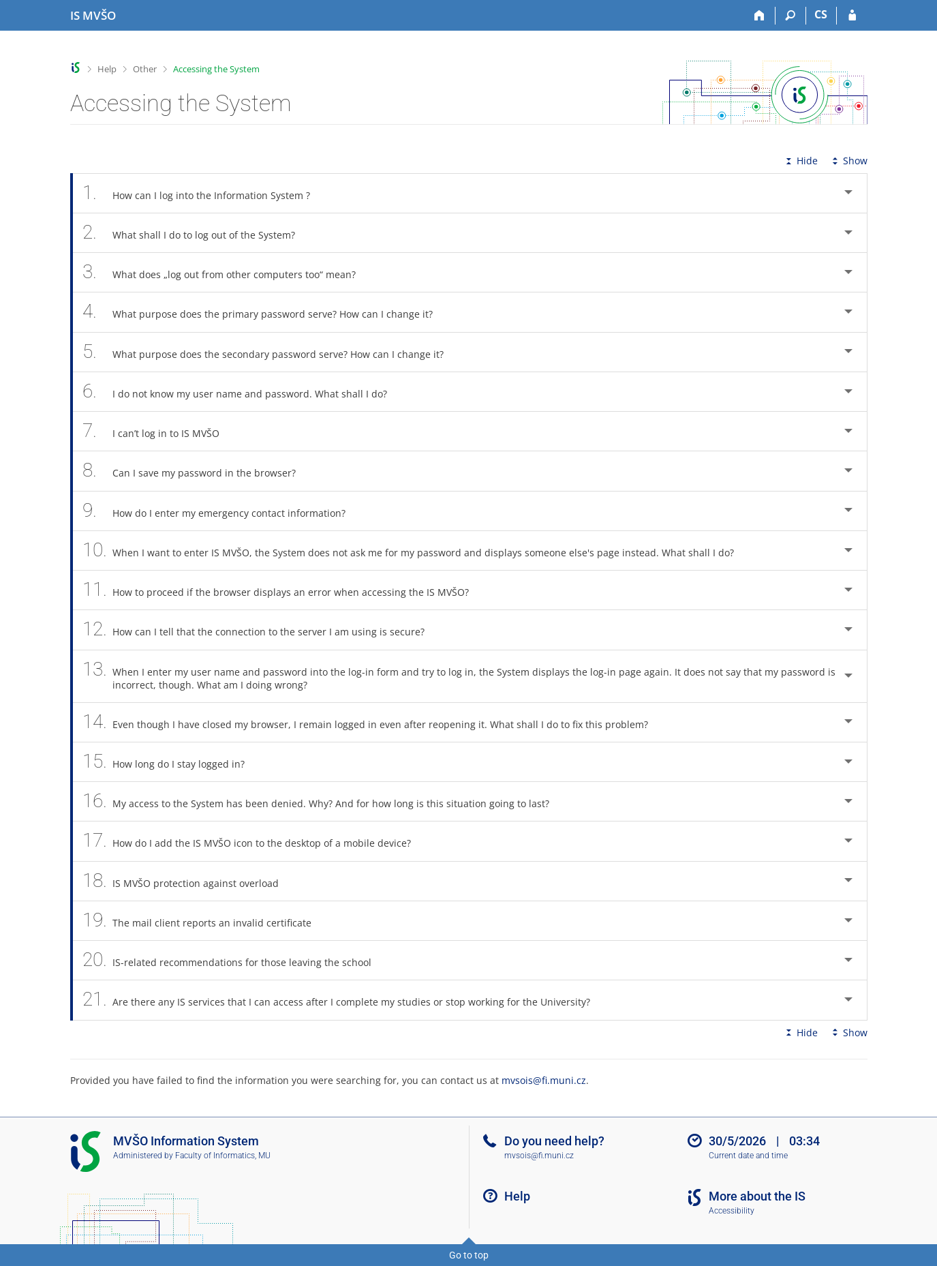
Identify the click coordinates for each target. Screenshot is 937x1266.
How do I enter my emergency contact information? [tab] (221, 511)
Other (145, 69)
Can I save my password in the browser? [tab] (196, 471)
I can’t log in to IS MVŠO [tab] (158, 431)
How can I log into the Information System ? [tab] (204, 193)
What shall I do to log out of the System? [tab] (196, 233)
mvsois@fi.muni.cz (544, 1080)
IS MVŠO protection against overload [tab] (188, 881)
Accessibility (731, 1211)
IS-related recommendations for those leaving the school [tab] (234, 960)
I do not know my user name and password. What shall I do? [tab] (242, 392)
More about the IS (757, 1196)
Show (848, 160)
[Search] (790, 16)
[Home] (760, 16)
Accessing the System (216, 69)
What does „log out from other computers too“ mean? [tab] (226, 272)
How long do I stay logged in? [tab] (171, 762)
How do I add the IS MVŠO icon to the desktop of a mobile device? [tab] (254, 841)
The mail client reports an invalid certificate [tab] (204, 921)
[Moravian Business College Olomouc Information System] (93, 16)
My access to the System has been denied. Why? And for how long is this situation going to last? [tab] (323, 801)
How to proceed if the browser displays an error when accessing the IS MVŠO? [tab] (283, 590)
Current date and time (748, 1155)
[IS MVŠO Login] (852, 16)
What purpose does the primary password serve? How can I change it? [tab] (265, 312)
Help (107, 69)
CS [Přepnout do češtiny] (820, 14)
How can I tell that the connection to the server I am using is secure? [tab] (261, 630)
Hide (800, 160)
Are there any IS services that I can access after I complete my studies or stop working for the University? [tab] (344, 1000)
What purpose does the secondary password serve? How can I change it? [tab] (270, 352)
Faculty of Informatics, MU (223, 1155)
